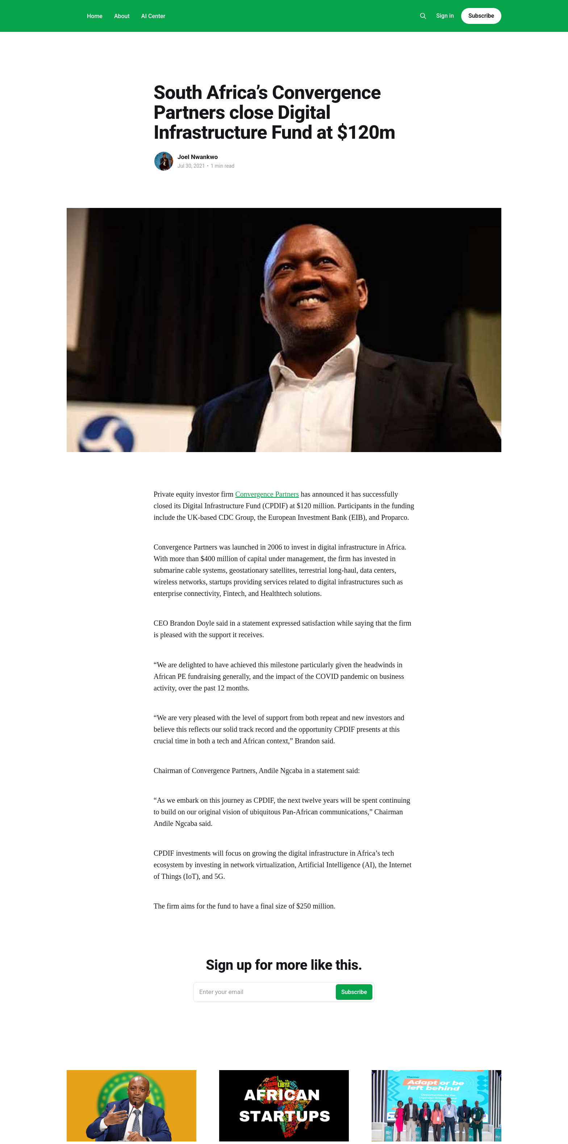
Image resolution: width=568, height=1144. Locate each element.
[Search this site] (423, 16)
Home (95, 16)
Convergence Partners (267, 494)
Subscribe (481, 15)
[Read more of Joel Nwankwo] (164, 161)
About (122, 16)
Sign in (445, 15)
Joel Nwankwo (198, 156)
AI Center (153, 16)
